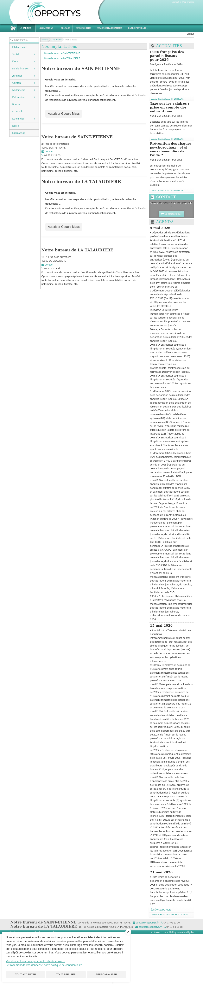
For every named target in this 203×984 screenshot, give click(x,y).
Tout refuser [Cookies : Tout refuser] (66, 974)
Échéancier (24, 118)
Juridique (24, 75)
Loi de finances (24, 68)
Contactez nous (171, 213)
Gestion (24, 83)
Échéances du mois (161, 909)
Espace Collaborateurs (109, 28)
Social (24, 54)
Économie (17, 111)
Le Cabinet (26, 28)
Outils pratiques (138, 28)
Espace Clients (83, 28)
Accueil (13, 28)
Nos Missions (47, 28)
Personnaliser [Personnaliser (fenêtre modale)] (106, 974)
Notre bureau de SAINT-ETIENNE (62, 53)
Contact (175, 2)
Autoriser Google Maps (63, 113)
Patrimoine (24, 97)
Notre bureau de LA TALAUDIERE (62, 58)
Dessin (16, 125)
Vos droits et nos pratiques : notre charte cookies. (35, 960)
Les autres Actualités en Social (167, 190)
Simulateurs (18, 133)
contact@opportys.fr (147, 922)
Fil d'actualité (19, 47)
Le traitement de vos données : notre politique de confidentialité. (44, 964)
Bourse (16, 104)
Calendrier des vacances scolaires (169, 914)
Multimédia (24, 90)
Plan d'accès (188, 2)
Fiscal (24, 61)
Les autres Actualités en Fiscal (167, 98)
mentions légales (186, 932)
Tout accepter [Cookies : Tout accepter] (25, 974)
